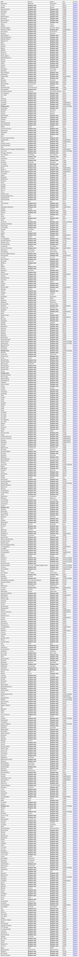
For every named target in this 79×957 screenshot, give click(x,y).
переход (75, 3)
